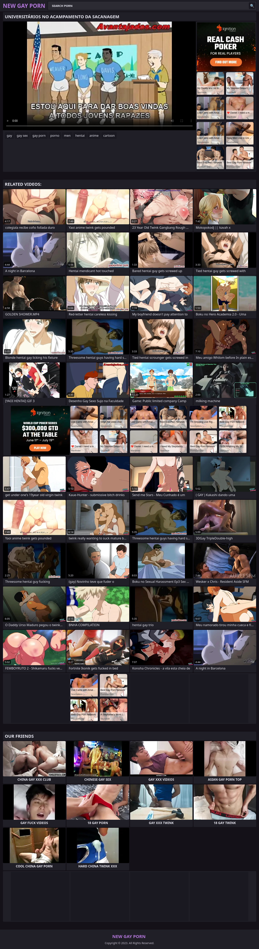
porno (54, 135)
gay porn (38, 135)
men (67, 135)
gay (9, 135)
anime (94, 135)
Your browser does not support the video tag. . (99, 76)
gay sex (22, 135)
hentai (80, 135)
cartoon (109, 135)
